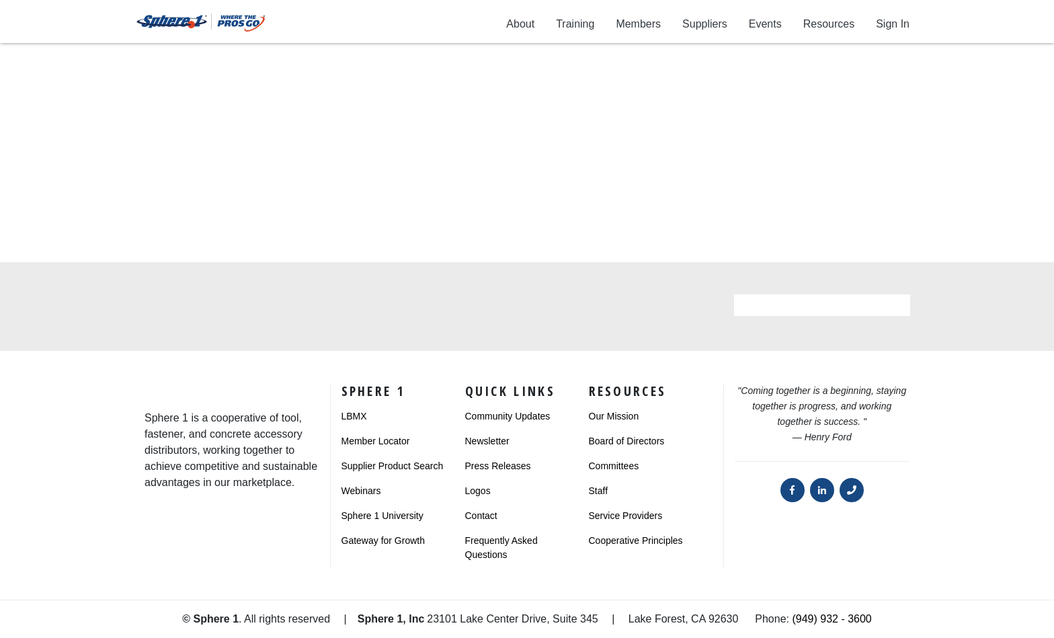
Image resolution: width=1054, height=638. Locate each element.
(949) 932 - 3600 (831, 619)
